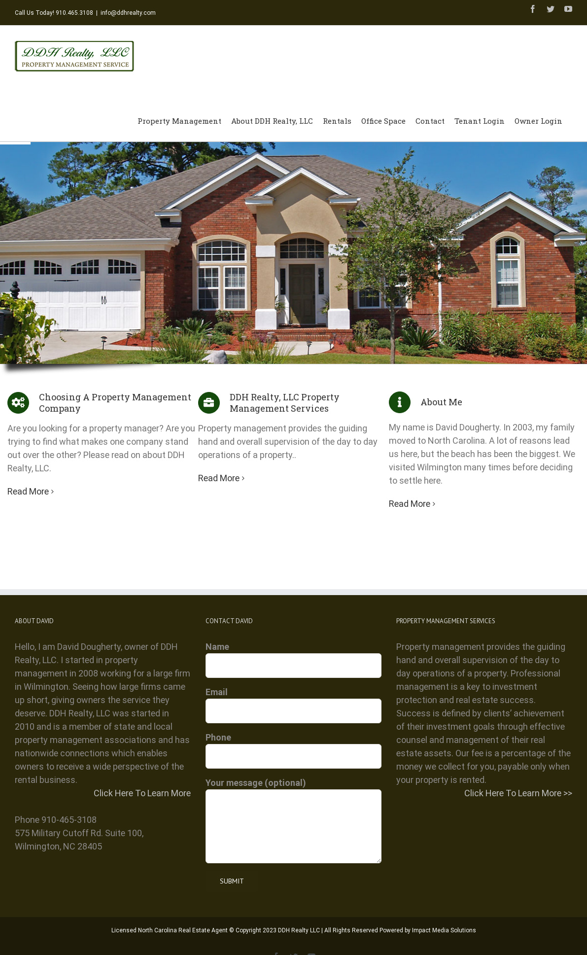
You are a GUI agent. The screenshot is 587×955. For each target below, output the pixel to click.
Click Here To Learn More (142, 792)
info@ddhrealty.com (128, 12)
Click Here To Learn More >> (518, 792)
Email (293, 700)
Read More (28, 491)
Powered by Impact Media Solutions (428, 929)
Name (293, 655)
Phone (293, 746)
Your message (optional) (293, 803)
